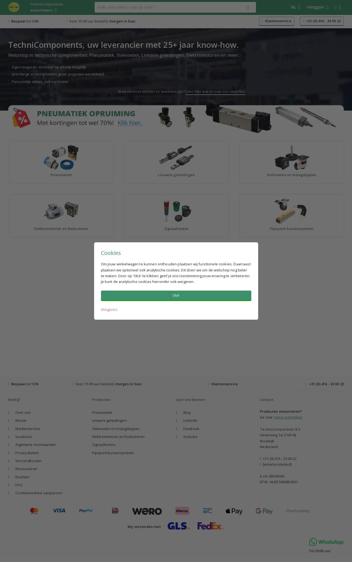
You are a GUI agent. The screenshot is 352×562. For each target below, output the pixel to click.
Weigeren (109, 309)
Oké (176, 295)
